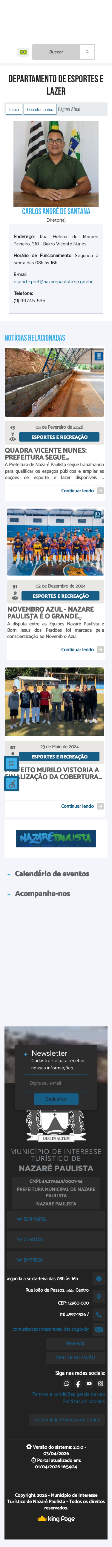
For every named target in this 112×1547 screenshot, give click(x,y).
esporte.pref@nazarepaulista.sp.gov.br (53, 281)
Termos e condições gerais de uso (68, 1394)
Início (14, 109)
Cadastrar (56, 1099)
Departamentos (40, 109)
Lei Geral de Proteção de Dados (66, 1420)
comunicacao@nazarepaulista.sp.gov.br (51, 1329)
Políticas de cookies (83, 1401)
